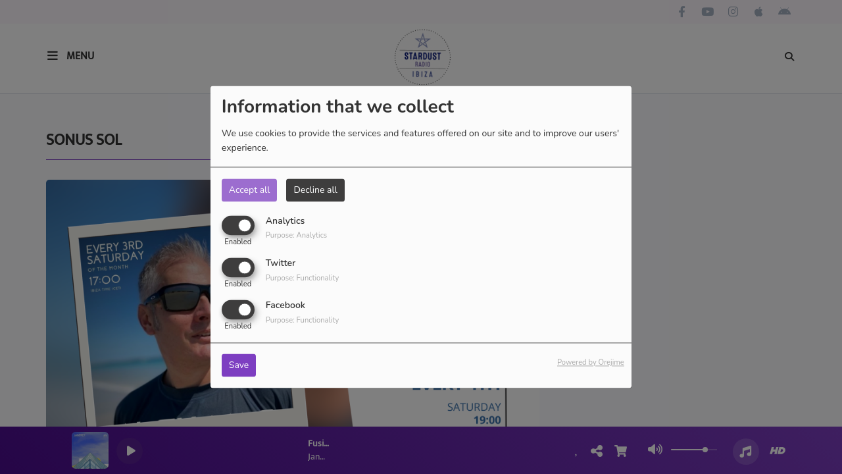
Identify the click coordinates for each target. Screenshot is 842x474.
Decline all (315, 190)
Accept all (249, 190)
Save (239, 365)
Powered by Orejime (590, 363)
